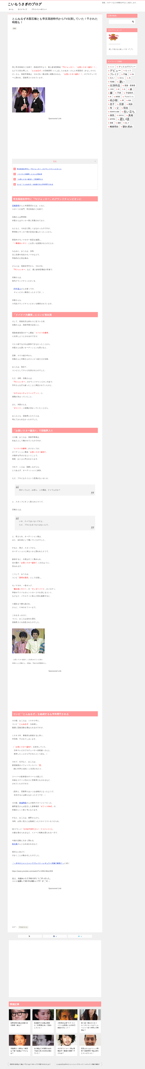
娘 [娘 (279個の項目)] (131, 89)
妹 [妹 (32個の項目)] (118, 89)
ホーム (11, 9)
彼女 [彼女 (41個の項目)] (129, 100)
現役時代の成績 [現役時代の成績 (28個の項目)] (114, 111)
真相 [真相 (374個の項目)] (130, 115)
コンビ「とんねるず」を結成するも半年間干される (35, 184)
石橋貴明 (15, 205)
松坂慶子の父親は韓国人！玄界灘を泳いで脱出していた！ (42, 1025)
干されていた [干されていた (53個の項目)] (129, 96)
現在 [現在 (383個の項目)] (125, 107)
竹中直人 (17, 289)
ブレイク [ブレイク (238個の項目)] (114, 74)
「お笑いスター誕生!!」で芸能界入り (30, 179)
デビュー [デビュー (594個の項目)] (115, 70)
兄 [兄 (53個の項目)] (129, 78)
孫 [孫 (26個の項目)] (110, 96)
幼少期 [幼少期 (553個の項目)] (114, 100)
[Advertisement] (55, 46)
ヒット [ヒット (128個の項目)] (128, 70)
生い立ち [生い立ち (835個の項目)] (129, 111)
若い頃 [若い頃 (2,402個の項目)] (124, 119)
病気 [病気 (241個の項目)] (112, 115)
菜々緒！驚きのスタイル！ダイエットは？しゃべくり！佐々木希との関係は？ (89, 1026)
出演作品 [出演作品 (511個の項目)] (115, 85)
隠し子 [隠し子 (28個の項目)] (127, 123)
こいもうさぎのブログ (25, 3)
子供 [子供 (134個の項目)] (119, 93)
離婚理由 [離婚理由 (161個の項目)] (114, 126)
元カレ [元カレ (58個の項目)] (121, 78)
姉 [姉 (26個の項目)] (124, 89)
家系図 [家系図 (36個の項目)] (118, 96)
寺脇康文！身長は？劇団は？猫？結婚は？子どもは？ (19, 1051)
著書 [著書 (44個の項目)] (111, 123)
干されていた (23, 927)
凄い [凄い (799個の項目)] (122, 81)
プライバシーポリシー (39, 9)
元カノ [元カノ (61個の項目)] (112, 78)
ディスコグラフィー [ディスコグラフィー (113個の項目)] (127, 67)
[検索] (122, 21)
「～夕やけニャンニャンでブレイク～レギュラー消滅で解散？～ (38, 863)
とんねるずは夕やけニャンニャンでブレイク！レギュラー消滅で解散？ (78, 1064)
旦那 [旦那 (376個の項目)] (121, 104)
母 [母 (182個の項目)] (111, 108)
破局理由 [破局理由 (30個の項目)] (112, 119)
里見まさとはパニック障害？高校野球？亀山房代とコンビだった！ (89, 1051)
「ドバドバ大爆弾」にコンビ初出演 (29, 174)
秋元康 (14, 844)
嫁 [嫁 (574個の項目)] (111, 92)
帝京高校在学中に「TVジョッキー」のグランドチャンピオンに (39, 169)
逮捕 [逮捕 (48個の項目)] (119, 123)
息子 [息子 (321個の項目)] (112, 104)
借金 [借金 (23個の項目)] (133, 74)
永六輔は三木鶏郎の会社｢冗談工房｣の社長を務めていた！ (43, 1051)
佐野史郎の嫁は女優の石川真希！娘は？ (19, 1024)
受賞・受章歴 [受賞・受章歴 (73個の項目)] (130, 85)
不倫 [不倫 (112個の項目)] (125, 74)
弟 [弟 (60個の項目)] (123, 100)
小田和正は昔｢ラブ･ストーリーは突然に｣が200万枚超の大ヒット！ (66, 1025)
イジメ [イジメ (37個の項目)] (112, 67)
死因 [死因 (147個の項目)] (130, 104)
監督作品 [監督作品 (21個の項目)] (121, 115)
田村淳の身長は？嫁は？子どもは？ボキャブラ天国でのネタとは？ (30, 1064)
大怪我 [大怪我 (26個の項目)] (112, 89)
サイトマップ (22, 9)
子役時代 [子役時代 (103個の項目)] (129, 93)
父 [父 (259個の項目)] (118, 108)
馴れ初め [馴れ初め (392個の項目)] (128, 126)
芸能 (14, 28)
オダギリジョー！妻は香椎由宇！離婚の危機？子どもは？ (66, 1051)
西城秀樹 (22, 803)
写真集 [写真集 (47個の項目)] (112, 81)
